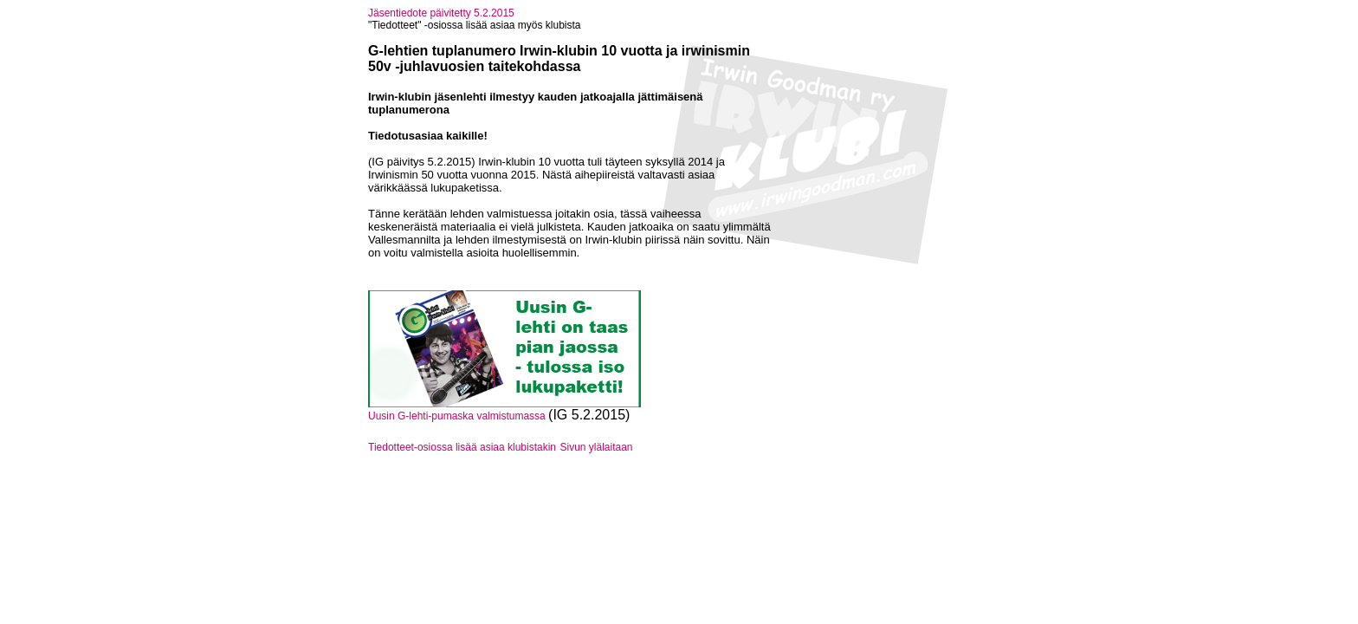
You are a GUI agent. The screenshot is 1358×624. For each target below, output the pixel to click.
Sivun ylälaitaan (595, 447)
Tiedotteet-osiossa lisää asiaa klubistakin (462, 447)
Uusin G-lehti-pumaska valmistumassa (458, 416)
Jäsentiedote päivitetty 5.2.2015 (441, 13)
